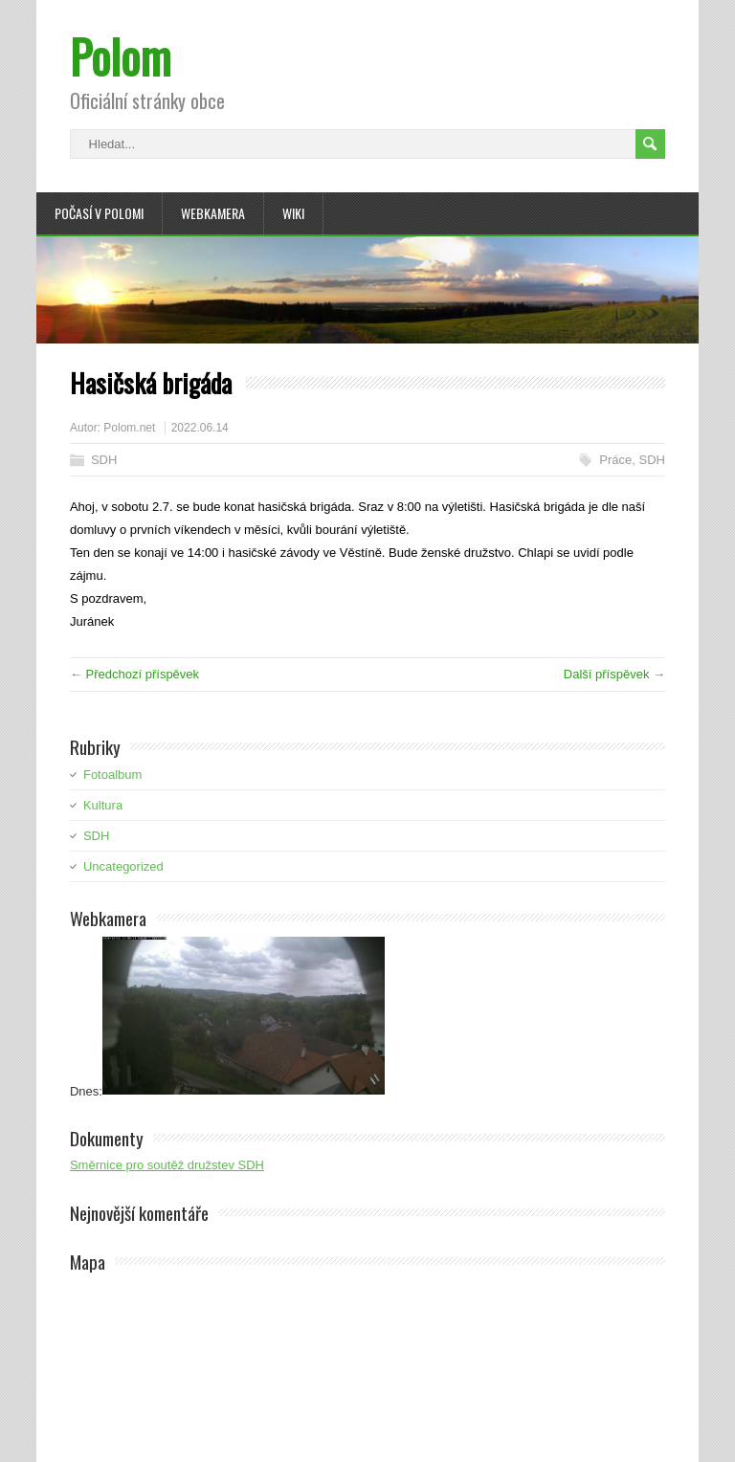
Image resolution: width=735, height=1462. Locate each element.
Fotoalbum (112, 774)
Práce (615, 460)
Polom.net (129, 427)
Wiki (293, 213)
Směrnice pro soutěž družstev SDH (167, 1165)
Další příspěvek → (614, 674)
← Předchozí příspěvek (134, 674)
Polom (120, 56)
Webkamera (213, 213)
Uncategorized (123, 866)
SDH (104, 460)
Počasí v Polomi (99, 213)
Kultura (102, 805)
